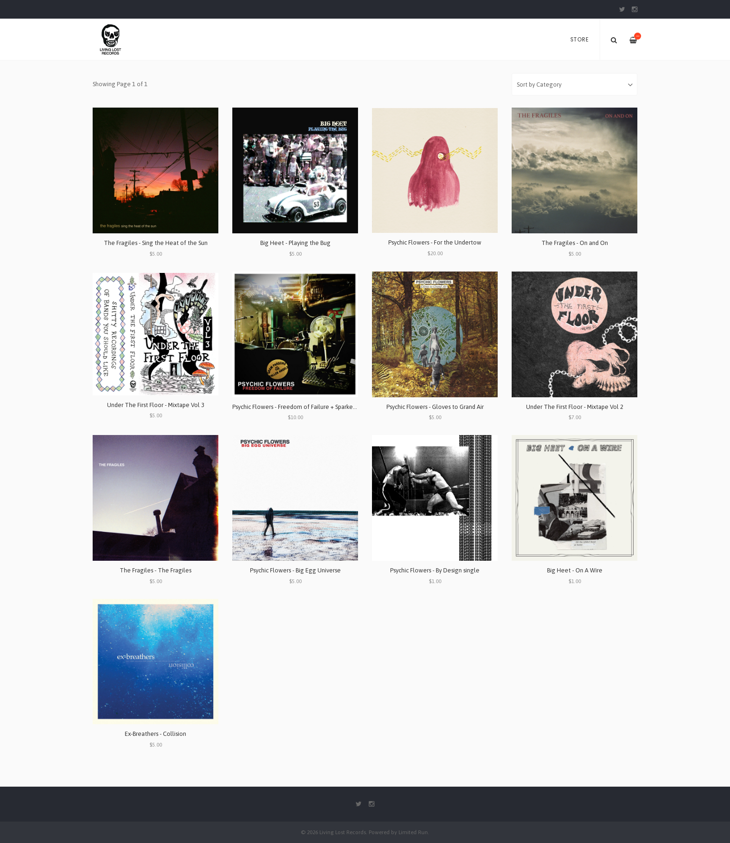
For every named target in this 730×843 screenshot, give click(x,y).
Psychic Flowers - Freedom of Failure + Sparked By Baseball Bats (316, 406)
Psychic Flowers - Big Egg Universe (295, 570)
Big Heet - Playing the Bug (295, 242)
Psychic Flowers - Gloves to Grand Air (435, 406)
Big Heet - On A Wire (574, 570)
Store (579, 39)
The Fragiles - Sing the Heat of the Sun (156, 242)
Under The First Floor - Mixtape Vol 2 (574, 406)
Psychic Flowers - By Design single (435, 570)
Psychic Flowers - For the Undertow (434, 242)
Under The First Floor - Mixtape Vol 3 (155, 404)
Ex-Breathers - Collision (155, 733)
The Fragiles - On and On (574, 242)
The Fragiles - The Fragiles (155, 570)
